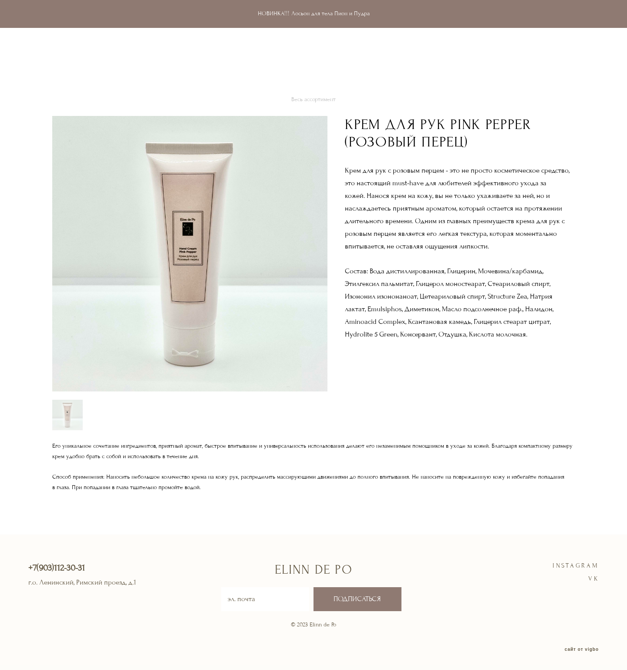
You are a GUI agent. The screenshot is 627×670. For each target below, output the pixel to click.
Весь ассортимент (313, 99)
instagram (576, 565)
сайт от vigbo (582, 649)
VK (593, 578)
